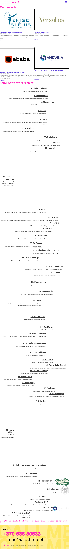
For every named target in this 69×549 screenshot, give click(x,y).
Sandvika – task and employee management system (48, 71)
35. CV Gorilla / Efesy (39, 371)
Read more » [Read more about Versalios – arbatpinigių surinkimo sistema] (36, 39)
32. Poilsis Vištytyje (38, 353)
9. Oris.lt (43, 120)
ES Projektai (40, 545)
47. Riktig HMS (41, 502)
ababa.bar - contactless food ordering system (12, 72)
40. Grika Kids (40, 401)
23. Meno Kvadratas (54, 267)
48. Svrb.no (48, 508)
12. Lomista (55, 143)
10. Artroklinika (27, 129)
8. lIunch (42, 111)
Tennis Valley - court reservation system (11, 33)
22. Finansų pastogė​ (30, 258)
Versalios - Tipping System (41, 33)
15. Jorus (42, 210)
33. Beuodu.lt (47, 360)
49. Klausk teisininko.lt (20, 513)
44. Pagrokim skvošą (46, 481)
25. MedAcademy (38, 282)
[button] (66, 2)
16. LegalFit (53, 218)
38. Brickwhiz (49, 389)
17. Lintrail (54, 223)
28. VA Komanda (38, 317)
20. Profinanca (36, 244)
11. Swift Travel (50, 137)
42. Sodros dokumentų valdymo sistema (29, 465)
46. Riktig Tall (44, 497)
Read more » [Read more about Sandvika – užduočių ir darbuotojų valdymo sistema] (36, 79)
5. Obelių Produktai (39, 89)
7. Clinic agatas (47, 102)
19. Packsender (40, 236)
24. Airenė (55, 273)
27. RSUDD (37, 301)
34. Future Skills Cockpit (55, 365)
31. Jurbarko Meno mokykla (34, 344)
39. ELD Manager (56, 394)
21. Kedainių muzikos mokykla (46, 251)
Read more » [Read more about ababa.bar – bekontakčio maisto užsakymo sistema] (2, 81)
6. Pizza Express (41, 96)
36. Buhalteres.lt (25, 377)
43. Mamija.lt (31, 474)
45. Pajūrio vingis (53, 489)
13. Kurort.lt (50, 148)
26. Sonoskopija (46, 292)
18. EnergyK (47, 229)
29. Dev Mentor (46, 327)
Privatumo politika (32, 545)
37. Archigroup (28, 383)
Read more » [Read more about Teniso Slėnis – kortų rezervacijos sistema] (2, 41)
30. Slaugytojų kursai (37, 334)
